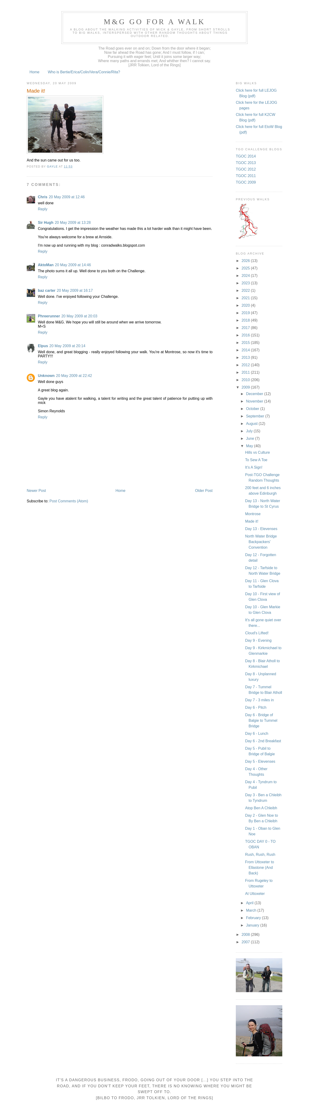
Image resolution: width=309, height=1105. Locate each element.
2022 (246, 290)
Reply (42, 209)
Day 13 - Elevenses (261, 529)
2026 (246, 261)
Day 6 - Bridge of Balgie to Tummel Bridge (261, 720)
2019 (246, 313)
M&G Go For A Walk (154, 21)
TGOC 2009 (246, 182)
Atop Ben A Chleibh (261, 808)
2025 (246, 268)
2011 (246, 372)
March (251, 910)
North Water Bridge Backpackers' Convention (261, 541)
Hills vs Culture (257, 452)
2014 (246, 350)
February (254, 918)
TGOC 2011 (246, 176)
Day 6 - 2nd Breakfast (263, 741)
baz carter (47, 290)
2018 (246, 320)
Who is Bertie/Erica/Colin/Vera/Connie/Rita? (84, 72)
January (253, 925)
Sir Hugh (45, 223)
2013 (246, 357)
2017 (246, 328)
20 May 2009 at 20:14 (67, 346)
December (255, 394)
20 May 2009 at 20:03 (79, 316)
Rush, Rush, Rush (260, 854)
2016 (246, 335)
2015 (246, 343)
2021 (246, 298)
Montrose (253, 514)
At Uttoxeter (255, 894)
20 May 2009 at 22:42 (74, 376)
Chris (42, 197)
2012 (246, 365)
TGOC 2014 (246, 156)
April (250, 903)
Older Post (204, 491)
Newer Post (36, 491)
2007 (246, 942)
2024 (246, 276)
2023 (246, 283)
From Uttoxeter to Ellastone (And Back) (259, 867)
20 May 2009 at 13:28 (73, 223)
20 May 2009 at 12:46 (67, 197)
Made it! (251, 521)
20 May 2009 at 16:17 (75, 290)
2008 (246, 935)
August (252, 424)
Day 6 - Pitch (255, 707)
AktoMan (46, 265)
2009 (246, 387)
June (250, 438)
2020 (246, 305)
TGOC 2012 (246, 169)
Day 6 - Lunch (256, 734)
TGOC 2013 (246, 163)
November (255, 401)
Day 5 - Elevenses (260, 761)
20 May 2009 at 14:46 (73, 265)
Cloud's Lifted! (257, 633)
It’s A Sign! (253, 467)
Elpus (43, 346)
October (253, 409)
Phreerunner (49, 316)
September (255, 416)
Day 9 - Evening (258, 640)
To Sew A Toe (256, 460)
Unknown (46, 376)
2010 (246, 380)
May (250, 446)
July (250, 431)
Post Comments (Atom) (68, 501)
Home (34, 72)
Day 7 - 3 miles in (259, 700)
